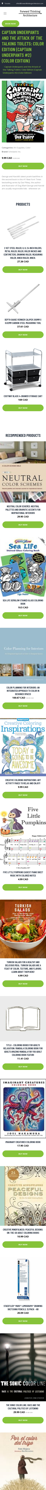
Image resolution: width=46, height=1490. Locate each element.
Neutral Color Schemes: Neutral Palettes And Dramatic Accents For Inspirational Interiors (23, 509)
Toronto (7, 3)
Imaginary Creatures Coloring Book (23, 1141)
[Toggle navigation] (5, 13)
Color (28, 147)
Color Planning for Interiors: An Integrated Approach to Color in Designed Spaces (23, 690)
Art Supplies (19, 147)
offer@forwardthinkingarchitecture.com (29, 3)
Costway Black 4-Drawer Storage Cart (23, 396)
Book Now (10, 23)
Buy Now (23, 166)
